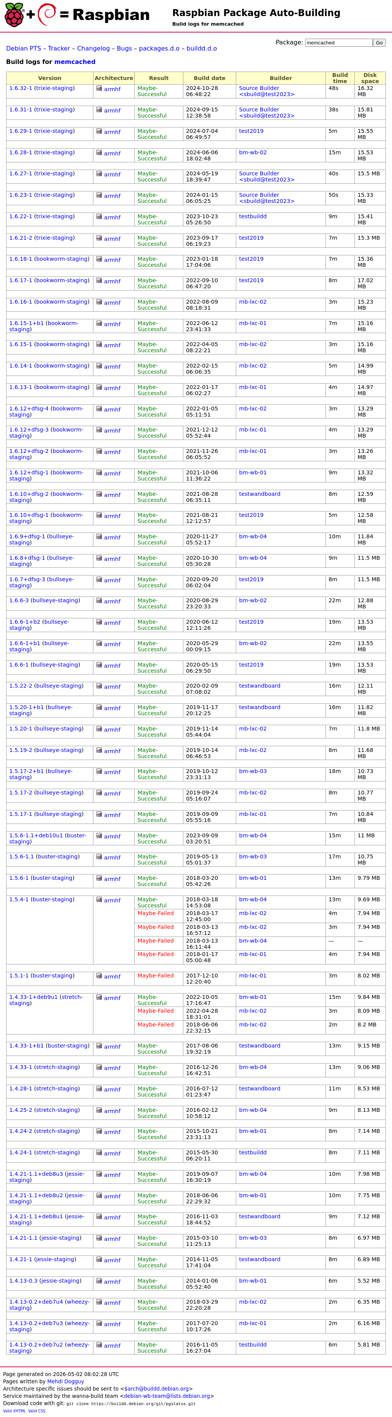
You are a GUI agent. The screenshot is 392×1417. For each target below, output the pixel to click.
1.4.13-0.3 (23, 1281)
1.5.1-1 (19, 975)
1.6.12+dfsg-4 (29, 408)
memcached (75, 61)
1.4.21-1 (20, 1259)
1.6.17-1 (20, 280)
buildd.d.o (201, 48)
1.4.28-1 (20, 1088)
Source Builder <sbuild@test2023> (267, 91)
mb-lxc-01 (253, 323)
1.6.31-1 (20, 109)
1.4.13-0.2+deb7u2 (36, 1345)
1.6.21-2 (20, 238)
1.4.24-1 (20, 1152)
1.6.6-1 (19, 665)
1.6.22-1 (20, 216)
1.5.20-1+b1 (26, 707)
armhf (112, 89)
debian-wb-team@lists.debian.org (167, 1396)
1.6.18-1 (20, 259)
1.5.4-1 (19, 899)
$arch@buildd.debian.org (156, 1389)
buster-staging (58, 856)
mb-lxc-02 (253, 302)
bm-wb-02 (253, 152)
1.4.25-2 (20, 1110)
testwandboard (260, 494)
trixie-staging (54, 88)
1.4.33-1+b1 (26, 1046)
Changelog (93, 48)
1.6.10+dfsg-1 (29, 515)
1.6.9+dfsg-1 (27, 536)
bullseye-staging (55, 600)
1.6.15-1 (20, 344)
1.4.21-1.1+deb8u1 (36, 1216)
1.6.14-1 (20, 366)
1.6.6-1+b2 (24, 622)
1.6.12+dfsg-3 (29, 430)
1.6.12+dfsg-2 (29, 451)
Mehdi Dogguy (65, 1381)
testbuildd (253, 216)
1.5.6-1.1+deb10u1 (36, 835)
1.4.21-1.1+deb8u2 (36, 1195)
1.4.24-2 (20, 1131)
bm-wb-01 (253, 472)
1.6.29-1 (20, 131)
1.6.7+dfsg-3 (27, 579)
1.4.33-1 (20, 1067)
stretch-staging (57, 1067)
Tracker (59, 48)
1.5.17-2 (20, 792)
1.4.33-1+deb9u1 (33, 997)
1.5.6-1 (19, 878)
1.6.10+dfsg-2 (29, 494)
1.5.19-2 (20, 750)
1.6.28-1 (20, 152)
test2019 (251, 131)
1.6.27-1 (20, 173)
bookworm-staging (62, 259)
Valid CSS (37, 1411)
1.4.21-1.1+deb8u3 (36, 1174)
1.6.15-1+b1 (26, 323)
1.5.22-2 (20, 686)
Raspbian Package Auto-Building (256, 13)
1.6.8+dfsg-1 (27, 558)
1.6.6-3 (19, 600)
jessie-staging (60, 1238)
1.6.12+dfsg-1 (29, 472)
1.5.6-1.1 (21, 856)
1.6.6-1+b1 (24, 643)
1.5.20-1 (20, 729)
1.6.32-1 (20, 88)
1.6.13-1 (20, 387)
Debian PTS (23, 48)
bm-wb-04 (253, 536)
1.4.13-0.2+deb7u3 (36, 1323)
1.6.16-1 (20, 302)
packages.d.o (159, 48)
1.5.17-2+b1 (26, 771)
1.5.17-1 (20, 814)
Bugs (124, 48)
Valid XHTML (14, 1411)
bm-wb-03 (253, 771)
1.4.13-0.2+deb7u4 (36, 1302)
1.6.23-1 (20, 195)
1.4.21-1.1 (23, 1238)
